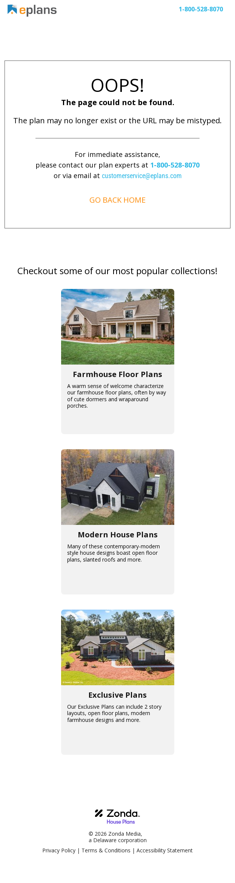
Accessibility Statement (165, 850)
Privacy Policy (58, 850)
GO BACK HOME (117, 200)
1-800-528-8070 (175, 164)
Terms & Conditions (106, 850)
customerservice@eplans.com (142, 176)
